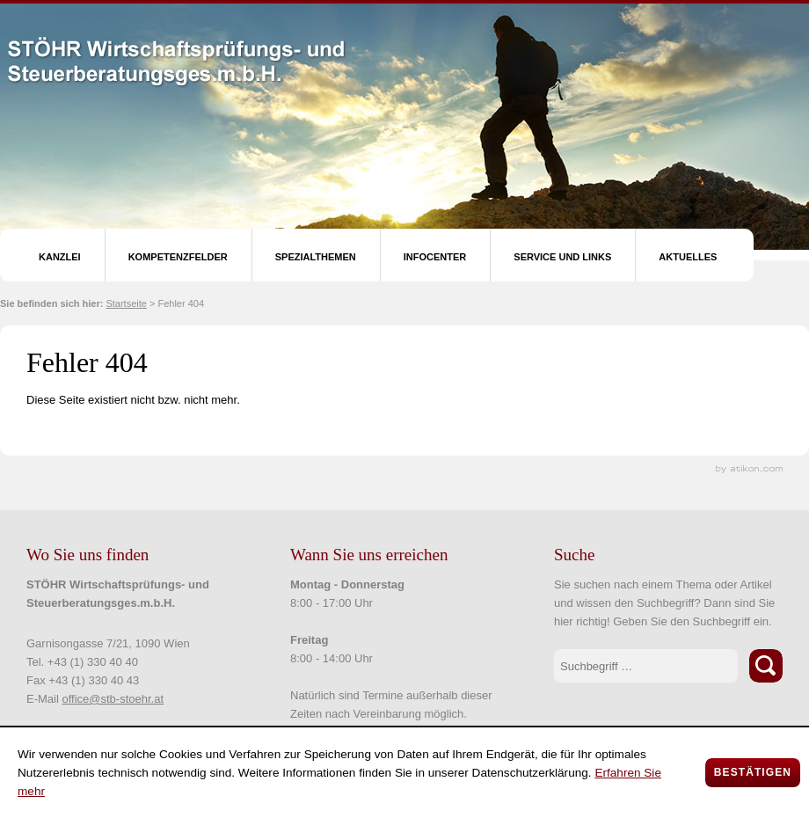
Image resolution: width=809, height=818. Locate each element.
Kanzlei (60, 257)
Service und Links (562, 257)
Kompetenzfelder (178, 257)
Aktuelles (688, 257)
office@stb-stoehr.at (113, 698)
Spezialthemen (315, 257)
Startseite (126, 303)
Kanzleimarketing (749, 469)
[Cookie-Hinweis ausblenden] (752, 772)
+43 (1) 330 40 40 (92, 661)
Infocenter (435, 257)
